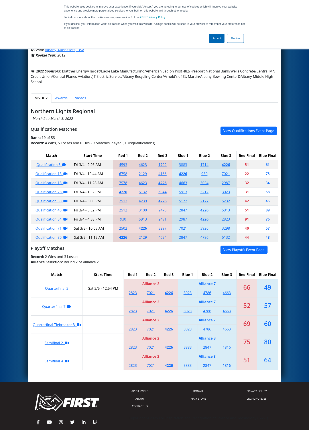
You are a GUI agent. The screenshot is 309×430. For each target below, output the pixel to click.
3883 (183, 164)
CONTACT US (140, 406)
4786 (204, 237)
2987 (226, 182)
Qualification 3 (51, 164)
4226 (226, 164)
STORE (198, 399)
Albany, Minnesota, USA (64, 49)
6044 (162, 192)
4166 (162, 173)
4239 (143, 201)
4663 (183, 182)
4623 (143, 164)
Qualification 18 (51, 182)
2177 (204, 201)
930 (204, 173)
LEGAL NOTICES (257, 399)
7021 (226, 173)
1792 (162, 164)
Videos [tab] (80, 98)
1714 (204, 164)
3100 (143, 210)
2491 (162, 219)
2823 (226, 219)
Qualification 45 (51, 210)
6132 (143, 192)
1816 (227, 347)
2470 (162, 210)
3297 (162, 228)
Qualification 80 (51, 237)
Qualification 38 (51, 201)
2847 (183, 210)
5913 (183, 192)
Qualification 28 (51, 192)
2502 (123, 228)
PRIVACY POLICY (256, 391)
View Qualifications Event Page (248, 130)
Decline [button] (235, 38)
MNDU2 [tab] (41, 98)
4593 (123, 164)
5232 (226, 201)
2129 (143, 173)
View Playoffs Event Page (244, 249)
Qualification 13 (51, 173)
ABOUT (140, 399)
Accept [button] (217, 38)
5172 (183, 201)
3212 (204, 192)
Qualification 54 (51, 219)
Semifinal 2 (57, 342)
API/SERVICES (140, 391)
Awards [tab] (61, 98)
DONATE (198, 391)
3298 (226, 228)
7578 (123, 182)
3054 (204, 182)
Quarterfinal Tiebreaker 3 (57, 324)
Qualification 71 (51, 228)
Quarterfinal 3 (56, 288)
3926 (204, 228)
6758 (123, 173)
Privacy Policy (152, 17)
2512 (123, 201)
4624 (162, 237)
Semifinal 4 (57, 361)
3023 (226, 192)
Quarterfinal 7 (56, 306)
